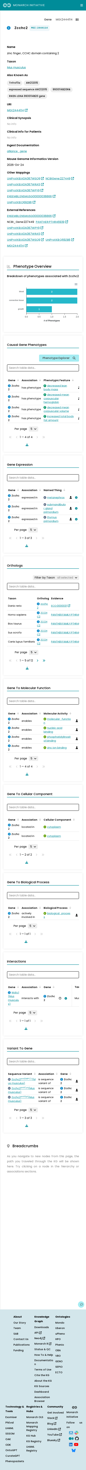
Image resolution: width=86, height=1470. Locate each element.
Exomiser (11, 1417)
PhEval (9, 1422)
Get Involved (55, 1412)
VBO (58, 1356)
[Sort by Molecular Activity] (70, 713)
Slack (52, 1418)
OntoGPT (11, 1450)
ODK (8, 1445)
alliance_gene (17, 151)
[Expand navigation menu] (81, 5)
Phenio (59, 1344)
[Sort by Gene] (17, 380)
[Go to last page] (43, 660)
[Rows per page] (33, 428)
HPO (58, 1339)
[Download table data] (26, 445)
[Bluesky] (74, 1450)
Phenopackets (14, 1461)
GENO (59, 1361)
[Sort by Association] (39, 380)
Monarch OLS (34, 1417)
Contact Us (20, 1339)
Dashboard (41, 1392)
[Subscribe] (71, 1432)
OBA (58, 1350)
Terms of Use (42, 1369)
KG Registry (33, 1441)
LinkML (9, 1428)
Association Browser (42, 1399)
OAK (8, 1439)
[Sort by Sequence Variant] (34, 1073)
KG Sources (41, 1386)
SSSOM (9, 1433)
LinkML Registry (31, 1448)
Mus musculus (16, 67)
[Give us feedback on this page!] (81, 1304)
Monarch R (42, 1343)
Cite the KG (41, 1375)
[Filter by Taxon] (56, 577)
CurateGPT (12, 1456)
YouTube (54, 1434)
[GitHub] (77, 1438)
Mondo (59, 1322)
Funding (18, 1350)
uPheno (60, 1333)
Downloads (41, 1327)
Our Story (19, 1322)
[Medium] (71, 1438)
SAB (15, 1333)
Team (17, 1328)
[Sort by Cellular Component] (73, 819)
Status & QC (42, 1349)
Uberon (60, 1328)
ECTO (58, 1372)
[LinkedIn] (71, 1444)
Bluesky (53, 1440)
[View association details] (75, 497)
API (38, 1332)
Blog (51, 1423)
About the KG (43, 1381)
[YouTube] (76, 1444)
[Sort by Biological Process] (70, 907)
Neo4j (39, 1338)
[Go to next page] (37, 660)
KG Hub (31, 1435)
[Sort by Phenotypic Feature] (72, 380)
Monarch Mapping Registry (32, 1426)
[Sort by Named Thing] (64, 490)
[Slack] (76, 1432)
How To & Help (43, 1355)
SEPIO (59, 1367)
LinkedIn (54, 1429)
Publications (21, 1344)
